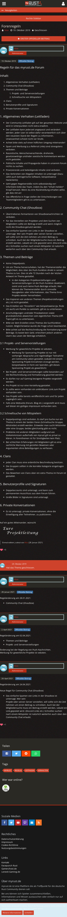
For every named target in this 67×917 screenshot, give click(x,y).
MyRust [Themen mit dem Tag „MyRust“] (7, 770)
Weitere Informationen (12, 912)
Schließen (29, 912)
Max (26, 542)
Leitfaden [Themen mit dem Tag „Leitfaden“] (29, 770)
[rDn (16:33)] (5, 788)
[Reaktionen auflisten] (3, 549)
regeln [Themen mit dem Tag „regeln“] (18, 770)
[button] (4, 3)
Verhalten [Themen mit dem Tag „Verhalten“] (43, 770)
